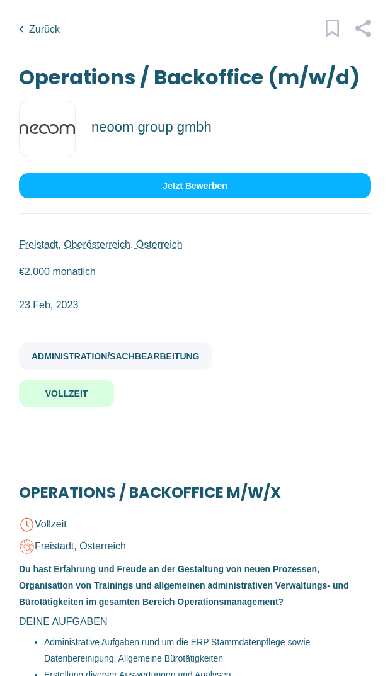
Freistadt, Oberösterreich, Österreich (101, 244)
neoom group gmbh (151, 127)
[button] (362, 34)
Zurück (44, 29)
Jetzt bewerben (195, 186)
